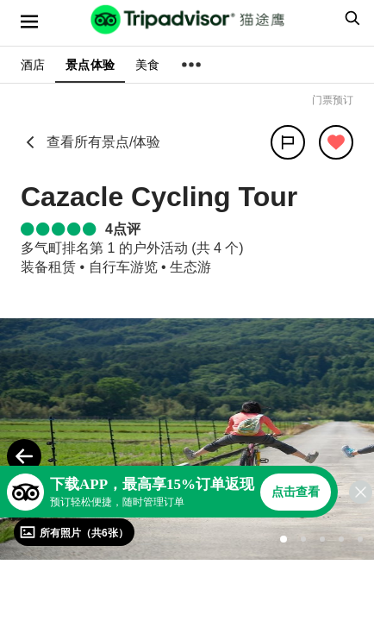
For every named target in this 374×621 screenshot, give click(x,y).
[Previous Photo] (24, 456)
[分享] (288, 142)
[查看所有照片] (74, 532)
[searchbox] (350, 18)
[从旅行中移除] (336, 142)
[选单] (29, 21)
